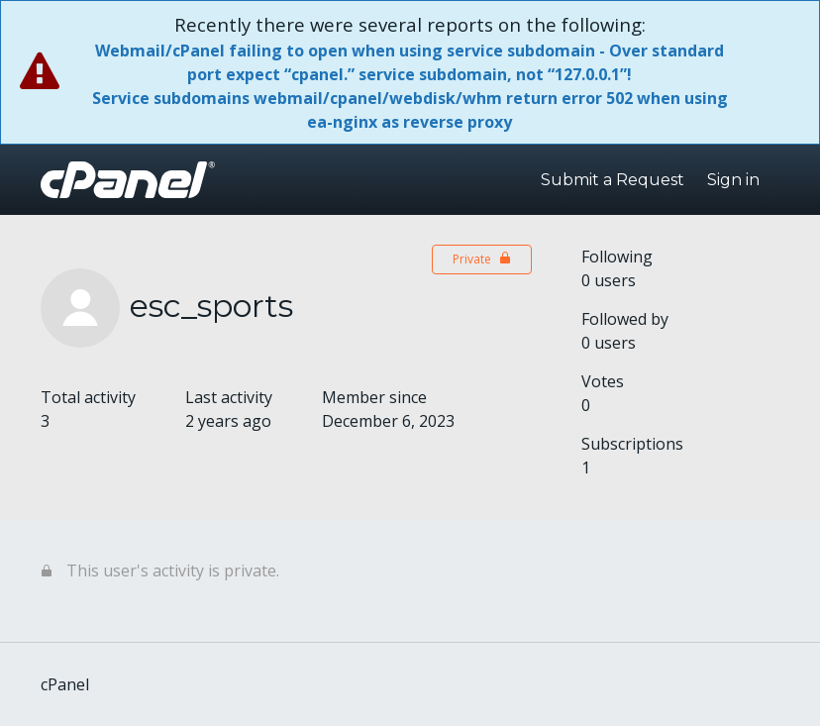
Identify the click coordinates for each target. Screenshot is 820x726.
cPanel (65, 684)
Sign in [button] (733, 179)
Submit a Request (612, 179)
